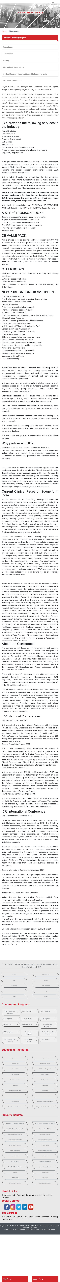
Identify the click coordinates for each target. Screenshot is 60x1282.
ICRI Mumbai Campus (45, 1063)
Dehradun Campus (15, 1096)
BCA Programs (29, 1019)
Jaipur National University (15, 1069)
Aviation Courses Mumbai (15, 1150)
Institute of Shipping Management (15, 1134)
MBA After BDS (15, 1177)
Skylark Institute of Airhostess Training (45, 1101)
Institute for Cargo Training (45, 1128)
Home (4, 31)
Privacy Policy (14, 985)
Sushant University (15, 1074)
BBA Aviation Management (45, 1069)
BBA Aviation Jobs (15, 1156)
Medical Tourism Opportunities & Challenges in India (30, 75)
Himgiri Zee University (15, 1058)
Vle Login (46, 996)
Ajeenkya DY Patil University (15, 1090)
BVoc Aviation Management (45, 1161)
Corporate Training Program (30, 38)
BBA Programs (29, 1011)
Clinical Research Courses (49, 1033)
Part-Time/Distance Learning (11, 1040)
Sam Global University (15, 1079)
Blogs (46, 991)
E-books (14, 996)
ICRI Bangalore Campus (45, 1058)
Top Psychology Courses (12, 1012)
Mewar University (45, 1074)
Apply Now (38, 1279)
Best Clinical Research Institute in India (15, 1128)
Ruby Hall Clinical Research (45, 1183)
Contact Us (45, 980)
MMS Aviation (45, 1177)
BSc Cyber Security (15, 1161)
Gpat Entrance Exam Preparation (15, 1139)
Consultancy (30, 48)
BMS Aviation (45, 1156)
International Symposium (30, 68)
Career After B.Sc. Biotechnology (15, 1166)
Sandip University (45, 1079)
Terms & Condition (46, 985)
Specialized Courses (31, 1040)
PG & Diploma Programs (49, 1025)
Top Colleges (48, 1040)
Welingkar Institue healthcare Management (45, 1107)
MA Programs (11, 1024)
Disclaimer (14, 991)
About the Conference (30, 81)
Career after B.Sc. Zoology (44, 1166)
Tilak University (45, 1090)
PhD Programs (11, 1032)
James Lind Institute (15, 1101)
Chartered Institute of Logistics (44, 1096)
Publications (30, 54)
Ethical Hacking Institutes (45, 1134)
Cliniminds (15, 1172)
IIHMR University (15, 1085)
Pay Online (14, 974)
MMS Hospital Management (15, 1183)
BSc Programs (48, 1011)
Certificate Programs (31, 1033)
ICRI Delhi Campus (15, 1063)
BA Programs (11, 1019)
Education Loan (45, 974)
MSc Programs (48, 1019)
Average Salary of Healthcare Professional (15, 1123)
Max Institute (45, 1085)
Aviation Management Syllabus (45, 1150)
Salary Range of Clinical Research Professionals (45, 1123)
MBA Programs (29, 1024)
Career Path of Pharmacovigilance (45, 1139)
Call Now (7, 1279)
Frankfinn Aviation (45, 1172)
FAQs (14, 980)
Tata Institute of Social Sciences (15, 1107)
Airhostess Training (45, 1145)
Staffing (30, 61)
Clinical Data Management (15, 1145)
